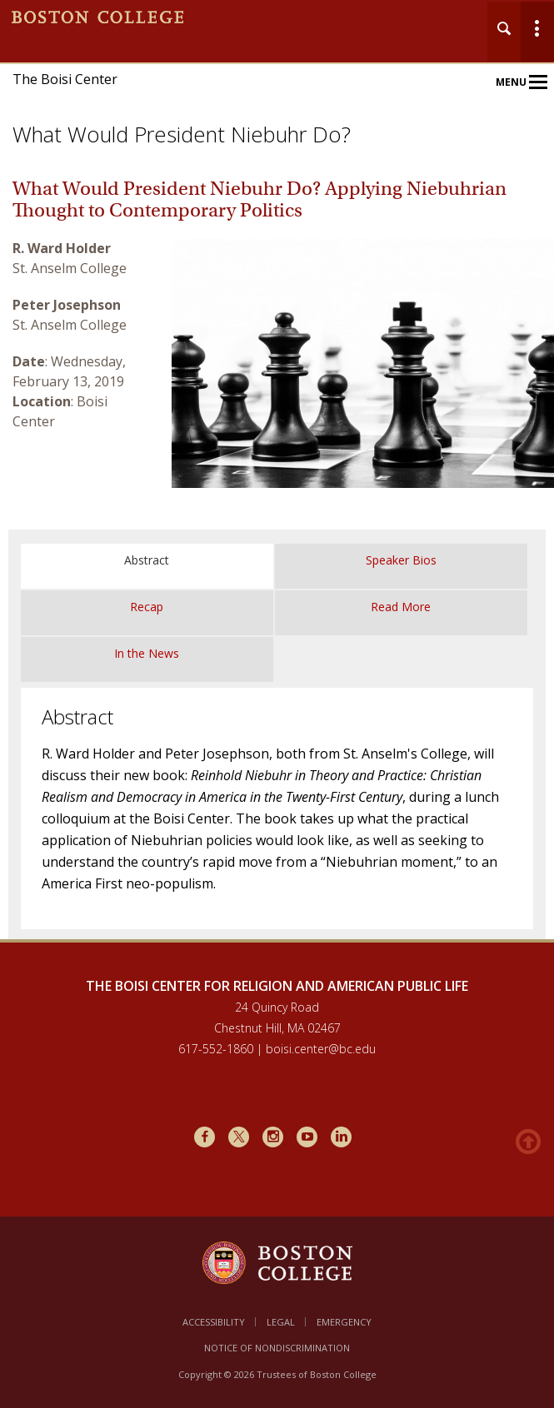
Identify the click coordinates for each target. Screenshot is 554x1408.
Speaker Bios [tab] (401, 560)
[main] (277, 568)
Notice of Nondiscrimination (277, 1347)
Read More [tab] (401, 606)
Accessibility (213, 1322)
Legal (281, 1322)
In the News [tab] (146, 653)
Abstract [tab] (146, 560)
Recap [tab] (146, 606)
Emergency (344, 1322)
